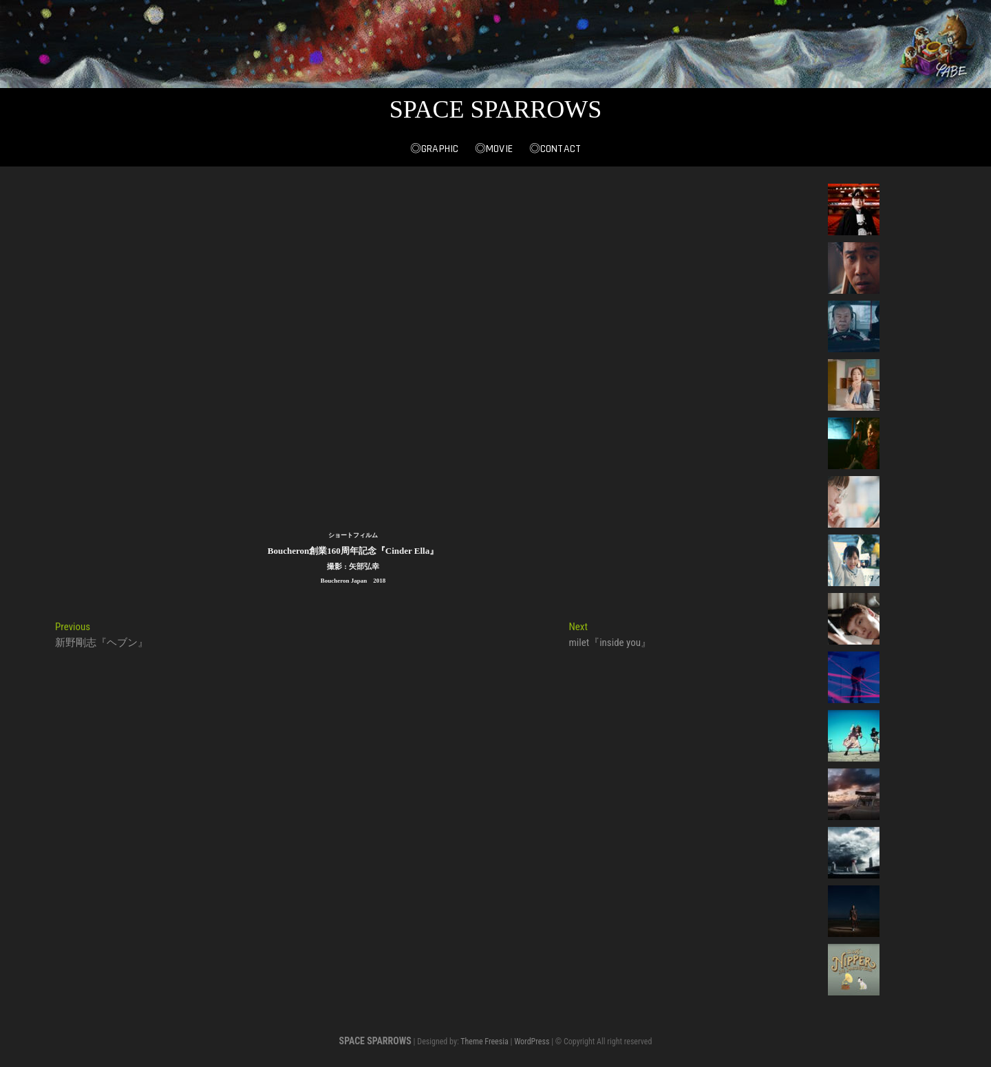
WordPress (531, 1041)
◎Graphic (434, 149)
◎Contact (555, 149)
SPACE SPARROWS (496, 109)
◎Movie (494, 149)
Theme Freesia (484, 1041)
